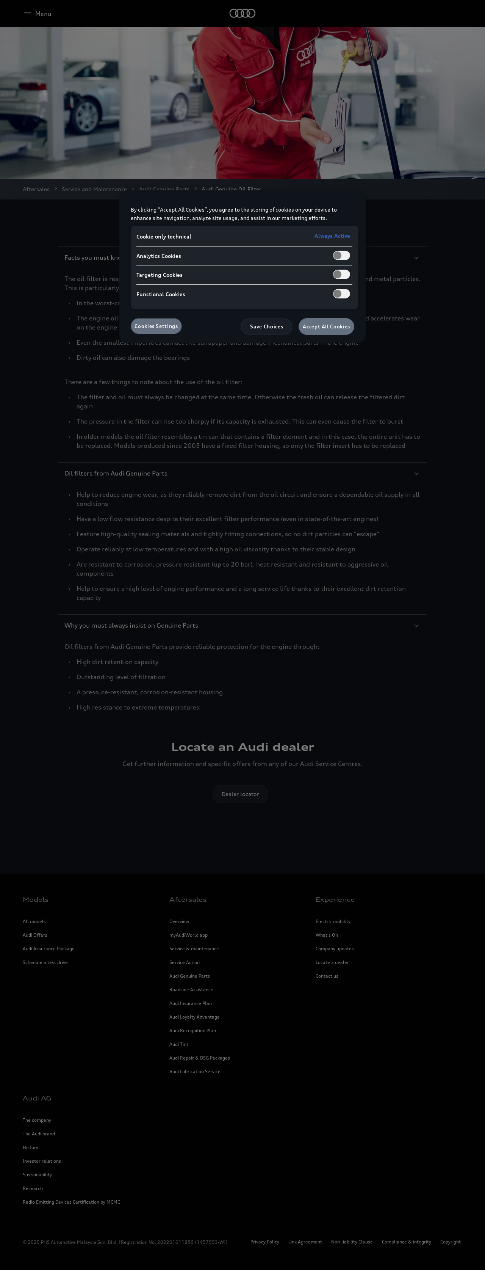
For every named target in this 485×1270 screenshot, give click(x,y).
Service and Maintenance (94, 189)
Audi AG (37, 1098)
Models (35, 899)
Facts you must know (242, 257)
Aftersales (36, 189)
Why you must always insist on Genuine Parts (242, 625)
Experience (335, 899)
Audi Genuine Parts (164, 189)
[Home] (243, 14)
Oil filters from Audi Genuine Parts (242, 473)
